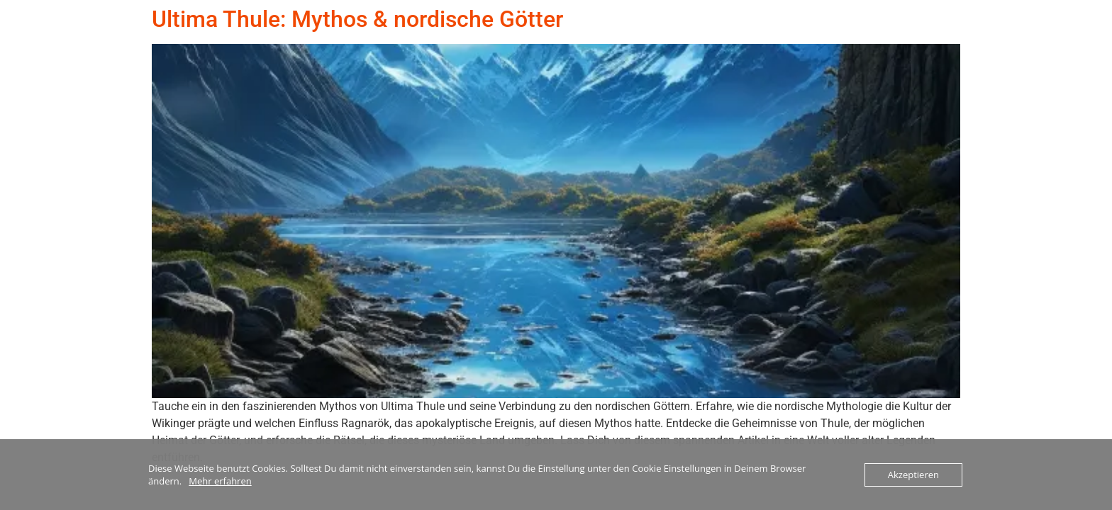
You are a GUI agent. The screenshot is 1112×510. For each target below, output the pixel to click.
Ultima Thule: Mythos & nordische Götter (357, 19)
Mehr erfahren (220, 481)
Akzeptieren (913, 474)
